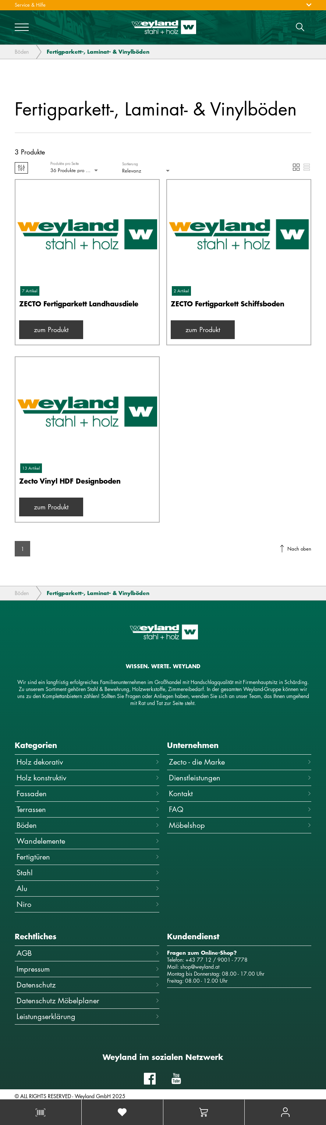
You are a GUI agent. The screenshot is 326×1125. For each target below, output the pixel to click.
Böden (22, 52)
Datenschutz (88, 985)
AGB (88, 953)
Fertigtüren (88, 857)
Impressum (88, 969)
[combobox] (74, 170)
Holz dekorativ (88, 762)
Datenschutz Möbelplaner (88, 1000)
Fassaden (88, 793)
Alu (88, 888)
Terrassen (88, 809)
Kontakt (240, 793)
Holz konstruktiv (88, 778)
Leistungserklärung (88, 1016)
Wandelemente (88, 841)
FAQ (240, 809)
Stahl (88, 872)
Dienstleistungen (240, 778)
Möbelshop (240, 825)
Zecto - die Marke (240, 762)
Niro (88, 904)
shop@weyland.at (199, 966)
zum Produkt (51, 329)
